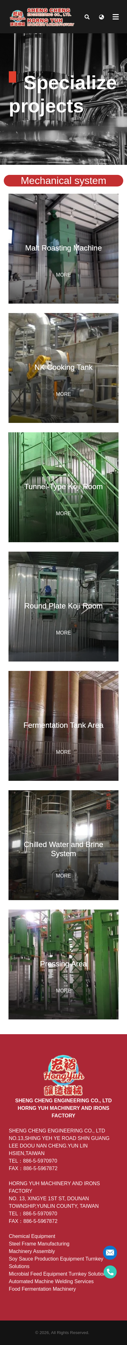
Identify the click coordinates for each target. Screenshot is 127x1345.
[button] (87, 17)
